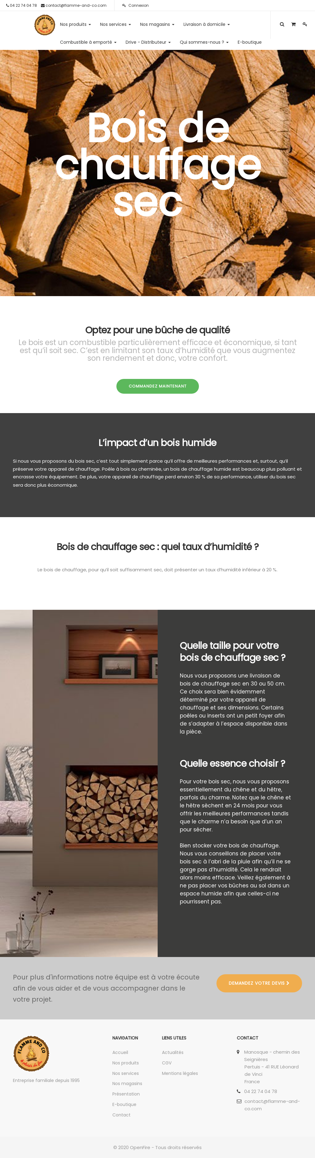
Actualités (173, 1052)
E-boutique (124, 1104)
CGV (167, 1063)
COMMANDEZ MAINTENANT (158, 386)
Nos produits (125, 1063)
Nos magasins (127, 1083)
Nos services (125, 1073)
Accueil (120, 1052)
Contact (121, 1115)
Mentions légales (180, 1073)
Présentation (126, 1094)
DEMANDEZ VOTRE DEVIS (259, 983)
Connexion (135, 5)
